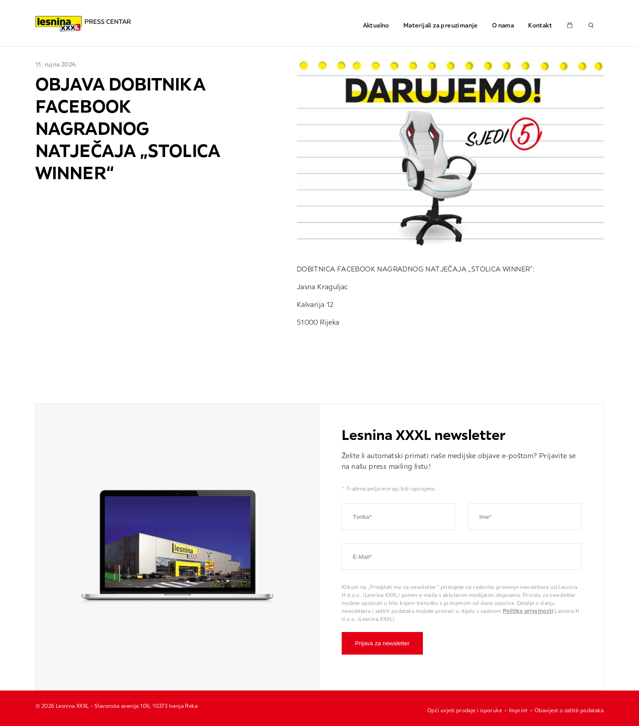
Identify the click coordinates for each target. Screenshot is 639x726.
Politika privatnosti (528, 611)
